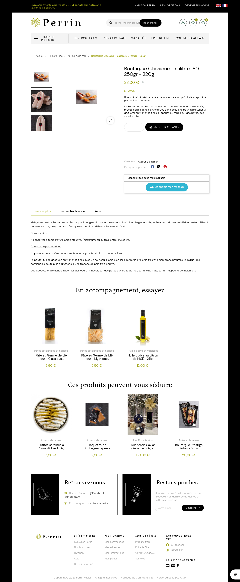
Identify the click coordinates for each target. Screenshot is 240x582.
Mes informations (114, 552)
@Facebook (97, 493)
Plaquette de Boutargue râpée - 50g (97, 446)
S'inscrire (193, 508)
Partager (152, 167)
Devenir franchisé (197, 5)
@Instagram (72, 497)
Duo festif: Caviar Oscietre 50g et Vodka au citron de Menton (143, 446)
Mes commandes (114, 541)
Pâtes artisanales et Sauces (51, 350)
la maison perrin (144, 5)
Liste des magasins (97, 503)
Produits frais (142, 541)
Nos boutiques (82, 547)
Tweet (158, 167)
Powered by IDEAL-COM (171, 577)
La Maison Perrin (83, 541)
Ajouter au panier (166, 127)
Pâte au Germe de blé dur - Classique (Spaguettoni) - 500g (51, 357)
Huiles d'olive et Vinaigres (143, 350)
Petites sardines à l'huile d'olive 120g (51, 446)
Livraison (79, 552)
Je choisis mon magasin (167, 187)
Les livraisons (170, 5)
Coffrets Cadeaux (145, 552)
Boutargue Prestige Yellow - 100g (189, 446)
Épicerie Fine (142, 547)
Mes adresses (112, 547)
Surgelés (140, 558)
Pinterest (165, 167)
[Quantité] (131, 127)
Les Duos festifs (143, 440)
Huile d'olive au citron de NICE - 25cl (143, 357)
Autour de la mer (148, 161)
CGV (76, 558)
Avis (98, 211)
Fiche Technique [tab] (73, 211)
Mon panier (111, 558)
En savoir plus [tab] (41, 211)
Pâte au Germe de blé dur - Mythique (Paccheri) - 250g (97, 357)
